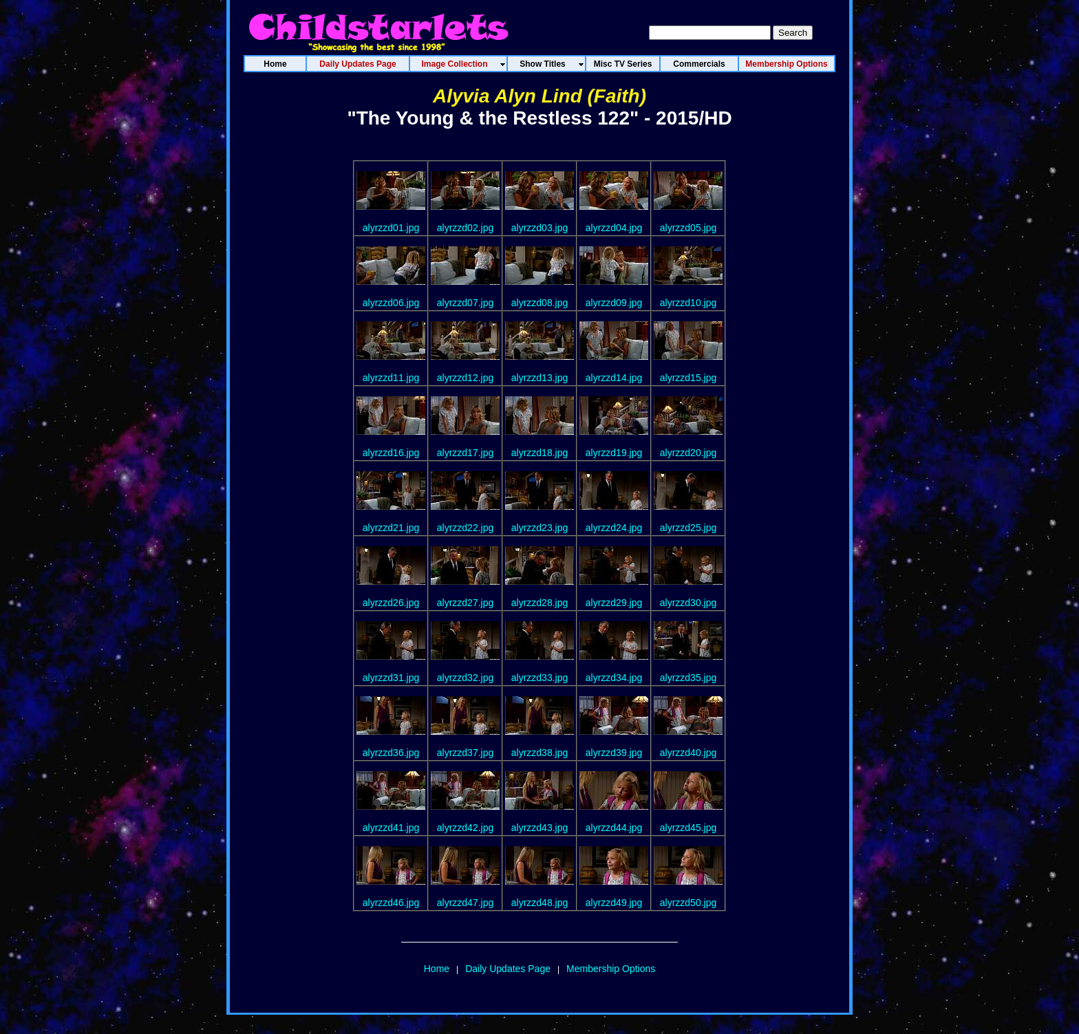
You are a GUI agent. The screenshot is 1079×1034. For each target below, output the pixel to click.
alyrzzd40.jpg (688, 752)
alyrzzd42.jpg (465, 827)
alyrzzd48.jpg (539, 902)
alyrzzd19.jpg (614, 452)
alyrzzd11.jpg (391, 377)
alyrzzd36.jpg (391, 752)
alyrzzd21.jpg (391, 527)
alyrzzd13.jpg (539, 377)
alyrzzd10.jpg (688, 302)
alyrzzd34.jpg (614, 677)
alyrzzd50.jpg (688, 902)
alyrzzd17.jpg (465, 452)
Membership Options (610, 968)
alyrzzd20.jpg (688, 452)
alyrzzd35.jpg (688, 677)
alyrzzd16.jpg (391, 452)
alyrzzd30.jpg (688, 602)
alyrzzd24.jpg (614, 527)
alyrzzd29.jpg (614, 602)
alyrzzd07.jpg (465, 302)
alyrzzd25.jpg (688, 527)
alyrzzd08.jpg (539, 302)
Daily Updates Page (508, 968)
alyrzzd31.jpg (391, 677)
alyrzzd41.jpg (391, 827)
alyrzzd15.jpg (688, 377)
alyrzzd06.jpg (391, 302)
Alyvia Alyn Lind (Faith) (539, 96)
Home (436, 968)
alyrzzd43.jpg (539, 827)
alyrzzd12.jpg (465, 377)
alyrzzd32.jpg (465, 677)
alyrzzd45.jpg (688, 827)
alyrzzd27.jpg (465, 602)
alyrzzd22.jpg (465, 527)
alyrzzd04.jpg (614, 227)
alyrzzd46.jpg (391, 902)
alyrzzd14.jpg (614, 377)
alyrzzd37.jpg (465, 752)
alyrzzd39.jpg (614, 752)
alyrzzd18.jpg (539, 452)
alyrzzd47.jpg (465, 902)
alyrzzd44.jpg (614, 827)
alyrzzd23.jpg (539, 527)
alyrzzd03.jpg (539, 227)
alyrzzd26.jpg (391, 602)
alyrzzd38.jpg (539, 752)
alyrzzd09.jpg (614, 302)
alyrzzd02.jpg (465, 227)
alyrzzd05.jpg (688, 227)
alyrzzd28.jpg (539, 602)
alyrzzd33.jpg (539, 677)
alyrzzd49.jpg (614, 902)
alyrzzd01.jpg (391, 227)
